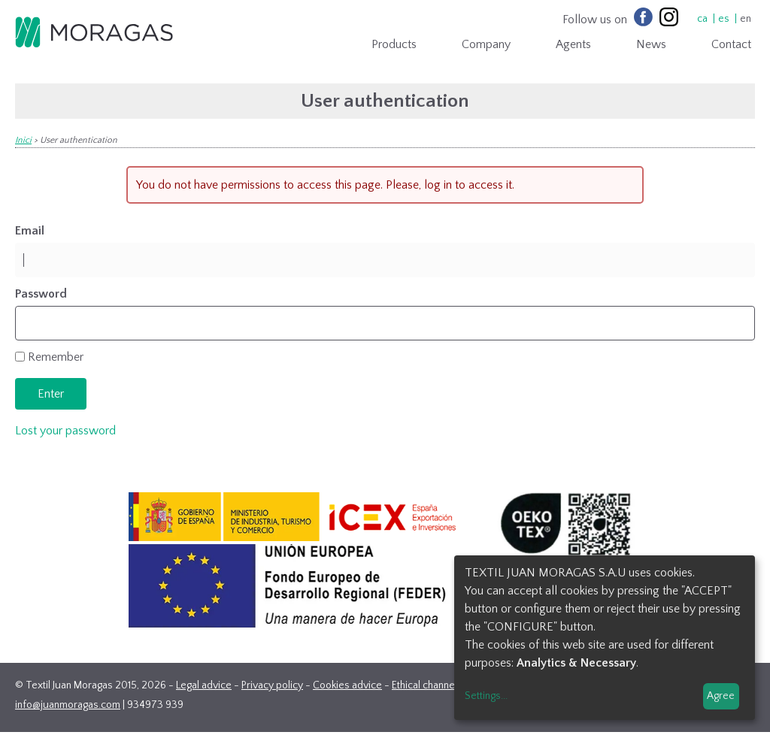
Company (486, 44)
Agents (573, 44)
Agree (721, 696)
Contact (731, 44)
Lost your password (65, 430)
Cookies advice (347, 685)
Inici (23, 140)
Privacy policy (272, 685)
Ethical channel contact (442, 685)
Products (394, 44)
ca (702, 19)
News (651, 44)
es (723, 19)
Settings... (486, 696)
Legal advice (204, 685)
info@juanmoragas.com (67, 705)
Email (29, 230)
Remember (55, 357)
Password (41, 294)
